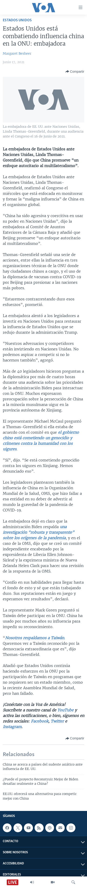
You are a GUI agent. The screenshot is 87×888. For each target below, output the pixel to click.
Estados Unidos (17, 20)
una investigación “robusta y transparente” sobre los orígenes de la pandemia (38, 532)
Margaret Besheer (17, 53)
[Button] (74, 71)
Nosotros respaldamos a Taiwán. (35, 638)
